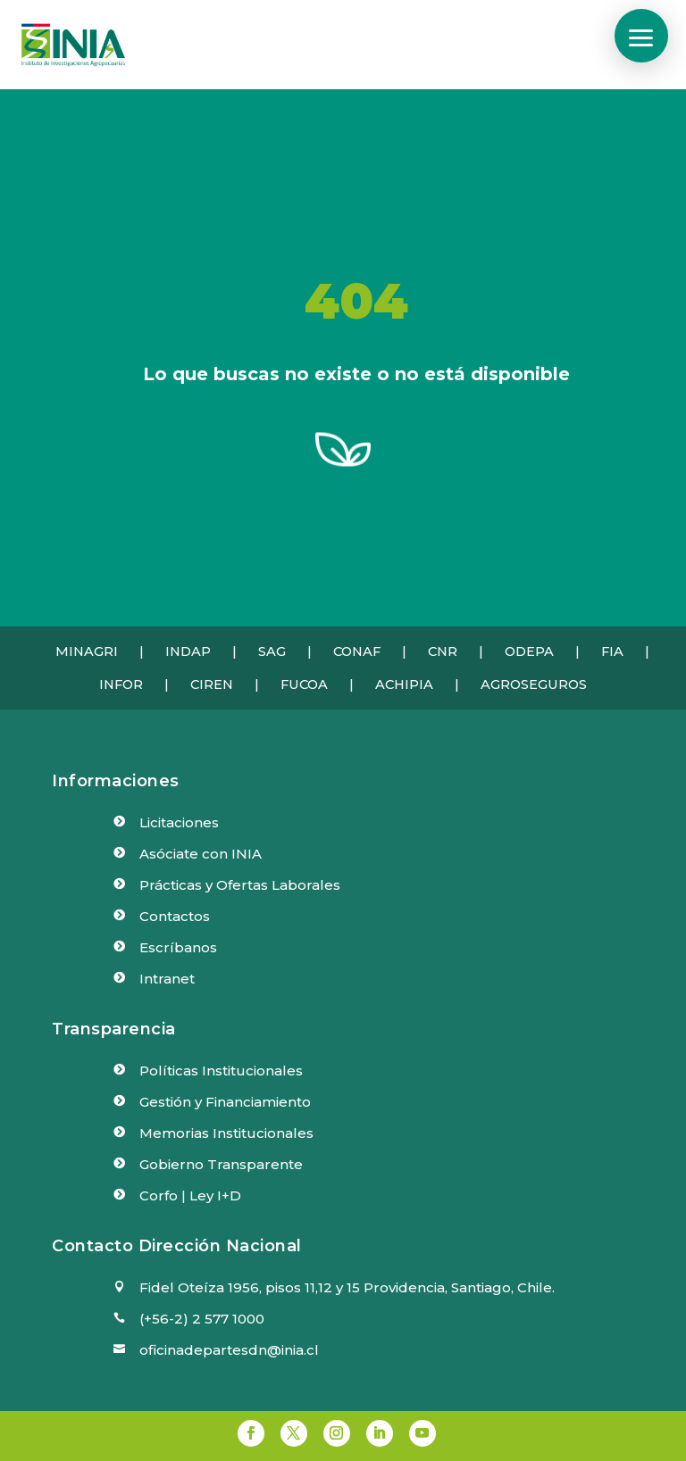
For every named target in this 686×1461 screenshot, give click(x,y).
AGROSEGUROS (534, 685)
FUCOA (304, 685)
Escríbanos (178, 947)
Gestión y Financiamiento (225, 1101)
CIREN (211, 685)
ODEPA (529, 651)
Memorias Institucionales (226, 1133)
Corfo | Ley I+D (190, 1195)
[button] (641, 35)
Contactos (174, 916)
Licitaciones (179, 822)
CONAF (357, 651)
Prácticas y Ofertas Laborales (239, 884)
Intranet (167, 978)
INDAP (188, 651)
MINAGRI (86, 651)
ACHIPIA (404, 685)
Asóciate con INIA (200, 853)
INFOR (121, 685)
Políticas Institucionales (221, 1070)
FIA (612, 651)
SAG (272, 651)
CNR (442, 651)
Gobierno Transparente (221, 1164)
